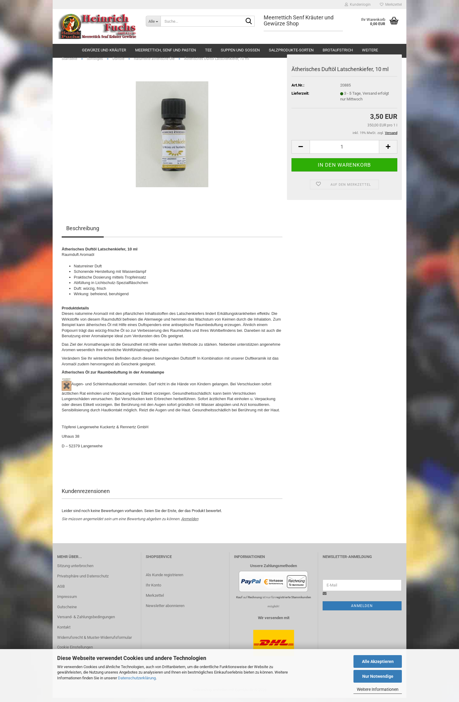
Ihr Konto (153, 589)
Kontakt (63, 631)
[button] (300, 151)
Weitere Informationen (378, 689)
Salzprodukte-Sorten (291, 50)
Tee (208, 50)
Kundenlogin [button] (358, 4)
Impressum (67, 601)
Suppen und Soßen (240, 50)
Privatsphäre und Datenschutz (83, 580)
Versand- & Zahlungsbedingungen (86, 621)
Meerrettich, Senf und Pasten (165, 50)
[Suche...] (153, 21)
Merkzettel (391, 4)
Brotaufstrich (338, 50)
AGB (61, 590)
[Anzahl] (344, 151)
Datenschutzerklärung (137, 678)
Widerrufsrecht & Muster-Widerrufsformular (94, 642)
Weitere (370, 50)
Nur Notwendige (377, 676)
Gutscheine (67, 611)
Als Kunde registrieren (164, 579)
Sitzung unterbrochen (75, 570)
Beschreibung (82, 233)
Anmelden (189, 523)
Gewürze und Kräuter (104, 50)
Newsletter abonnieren (165, 610)
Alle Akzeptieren (378, 661)
